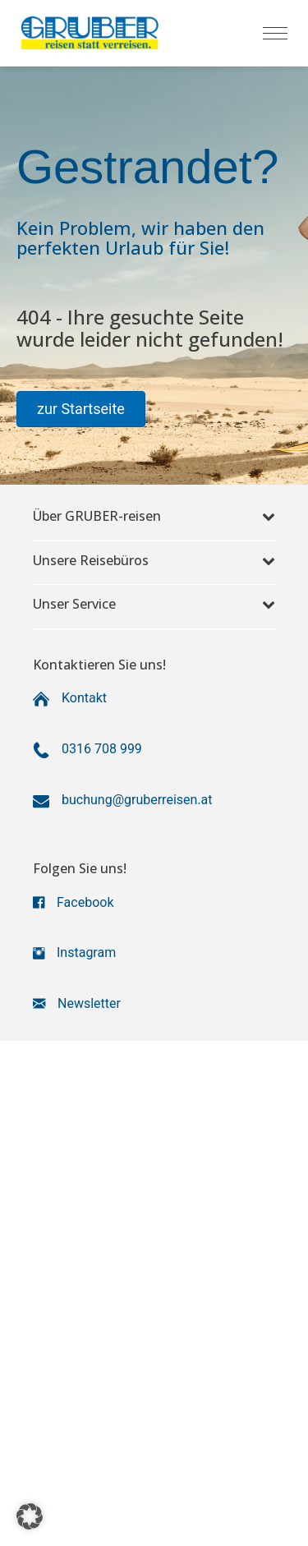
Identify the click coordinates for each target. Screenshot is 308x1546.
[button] (80, 409)
